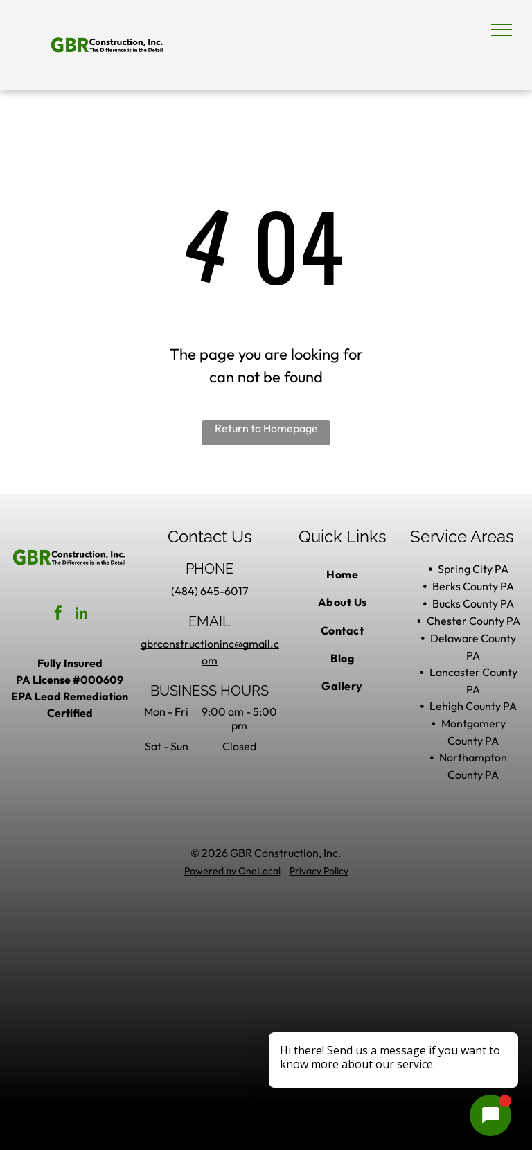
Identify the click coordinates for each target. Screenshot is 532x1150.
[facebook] (58, 615)
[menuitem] (342, 574)
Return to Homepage (266, 428)
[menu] (502, 30)
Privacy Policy (319, 871)
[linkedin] (81, 615)
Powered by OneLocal (232, 871)
